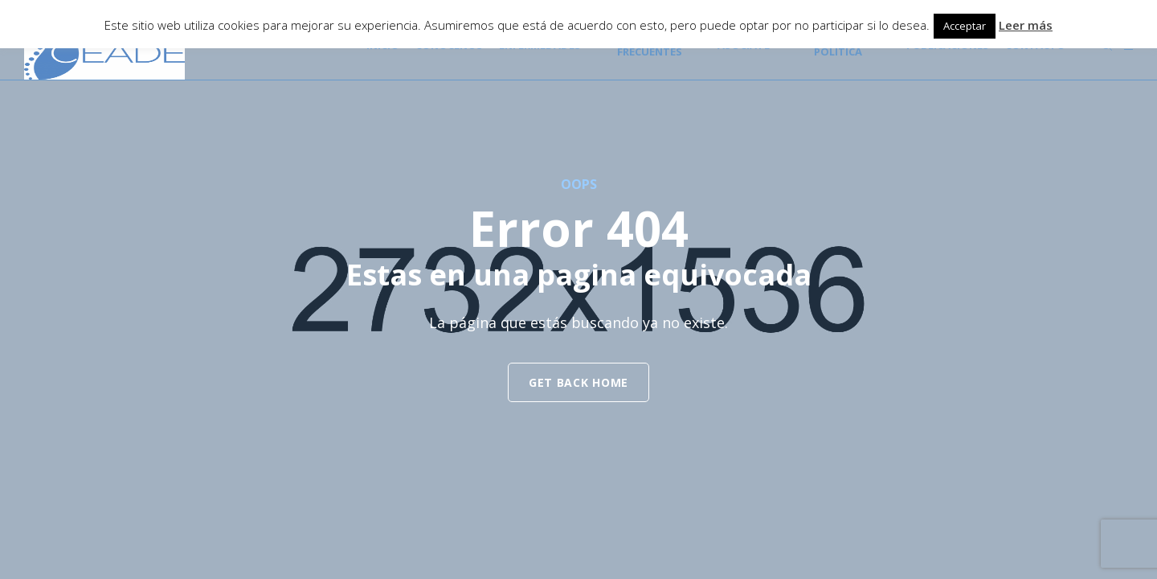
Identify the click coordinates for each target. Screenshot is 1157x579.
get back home (578, 382)
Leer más (1026, 25)
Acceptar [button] (964, 25)
